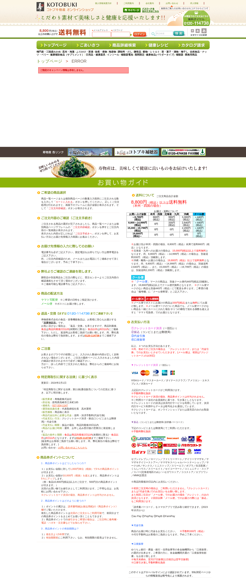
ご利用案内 (128, 3)
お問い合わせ (172, 3)
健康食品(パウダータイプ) (160, 54)
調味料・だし (125, 52)
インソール (113, 54)
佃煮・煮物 (101, 52)
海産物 (112, 52)
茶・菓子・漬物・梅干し (175, 52)
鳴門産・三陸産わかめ (49, 52)
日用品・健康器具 (95, 54)
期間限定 (139, 54)
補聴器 (179, 54)
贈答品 (137, 52)
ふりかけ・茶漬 (84, 52)
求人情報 (194, 3)
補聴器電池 (127, 54)
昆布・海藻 (68, 52)
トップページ (49, 61)
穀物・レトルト (151, 52)
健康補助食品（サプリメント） (67, 54)
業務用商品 (191, 54)
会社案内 (150, 3)
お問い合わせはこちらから (72, 447)
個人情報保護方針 (103, 3)
